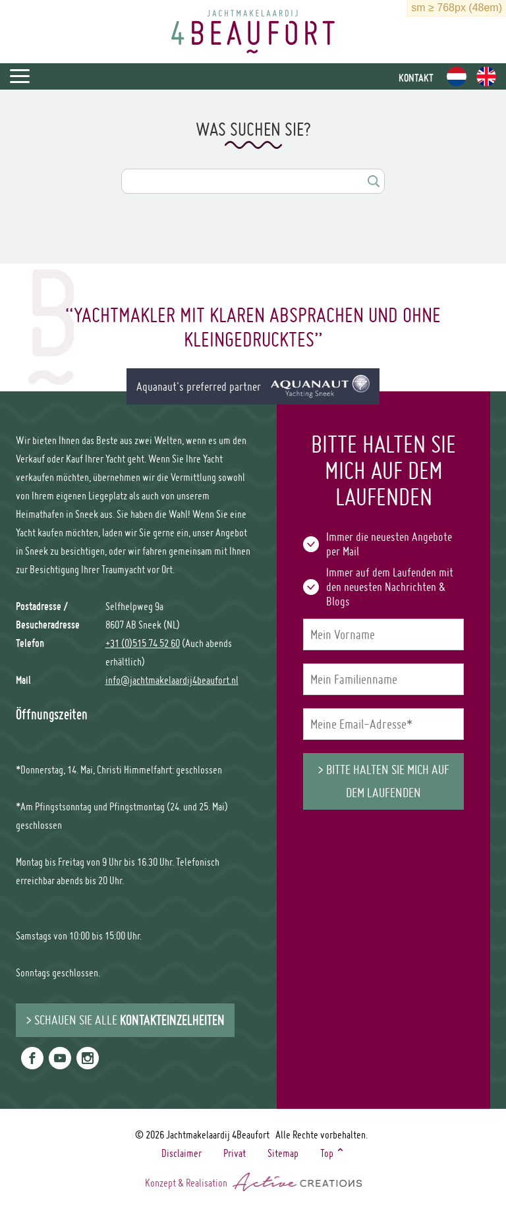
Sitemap (282, 1153)
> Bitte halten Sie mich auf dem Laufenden (383, 781)
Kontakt (416, 77)
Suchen (373, 181)
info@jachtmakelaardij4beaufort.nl (172, 680)
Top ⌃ (332, 1153)
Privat (234, 1153)
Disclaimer (181, 1153)
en (486, 76)
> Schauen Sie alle (125, 1020)
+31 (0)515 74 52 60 (142, 643)
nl (456, 76)
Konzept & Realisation (253, 1182)
